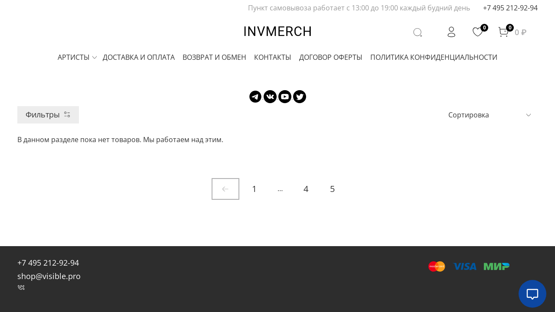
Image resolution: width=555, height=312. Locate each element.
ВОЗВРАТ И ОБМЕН (214, 57)
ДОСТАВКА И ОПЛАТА (139, 57)
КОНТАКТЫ (272, 57)
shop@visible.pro (49, 276)
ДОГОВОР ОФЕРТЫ (330, 57)
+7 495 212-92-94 (510, 8)
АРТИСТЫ (78, 57)
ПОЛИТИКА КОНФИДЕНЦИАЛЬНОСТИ (433, 57)
